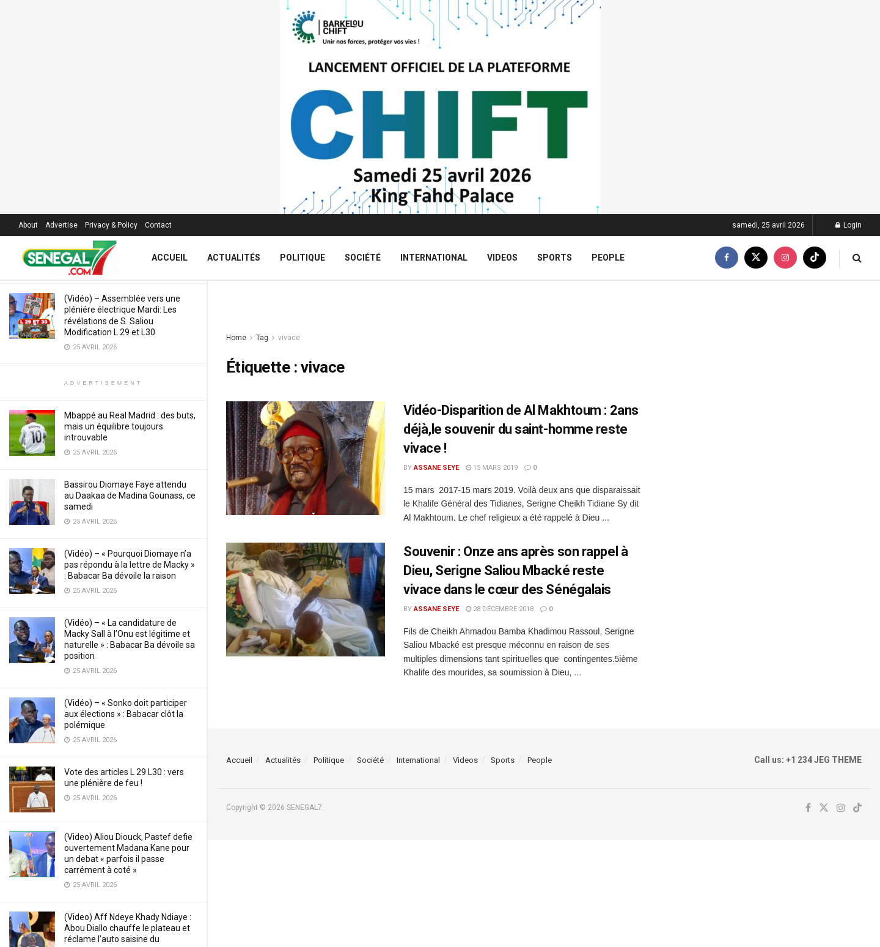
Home (236, 337)
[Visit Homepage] (69, 258)
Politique (302, 257)
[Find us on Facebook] (726, 258)
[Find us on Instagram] (785, 258)
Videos (502, 257)
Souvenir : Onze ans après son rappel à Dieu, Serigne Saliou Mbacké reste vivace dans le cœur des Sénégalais (515, 570)
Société (363, 257)
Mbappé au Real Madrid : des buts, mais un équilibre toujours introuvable (130, 426)
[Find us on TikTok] (814, 258)
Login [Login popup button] (848, 225)
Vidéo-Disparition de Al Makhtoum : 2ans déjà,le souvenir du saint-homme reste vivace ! (521, 429)
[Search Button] (857, 258)
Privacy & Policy (111, 225)
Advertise (61, 225)
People (608, 257)
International (434, 257)
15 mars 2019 (492, 468)
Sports (554, 257)
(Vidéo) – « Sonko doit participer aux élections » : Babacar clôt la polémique (125, 714)
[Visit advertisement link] (440, 107)
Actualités (233, 257)
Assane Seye (436, 468)
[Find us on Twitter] (756, 258)
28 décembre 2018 (500, 609)
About (28, 225)
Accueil (170, 257)
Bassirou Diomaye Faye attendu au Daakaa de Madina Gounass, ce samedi (130, 495)
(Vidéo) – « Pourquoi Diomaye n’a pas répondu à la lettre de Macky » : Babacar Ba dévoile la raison (129, 565)
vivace (289, 337)
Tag (262, 337)
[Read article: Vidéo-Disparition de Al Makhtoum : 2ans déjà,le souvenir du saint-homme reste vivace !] (305, 458)
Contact (158, 225)
